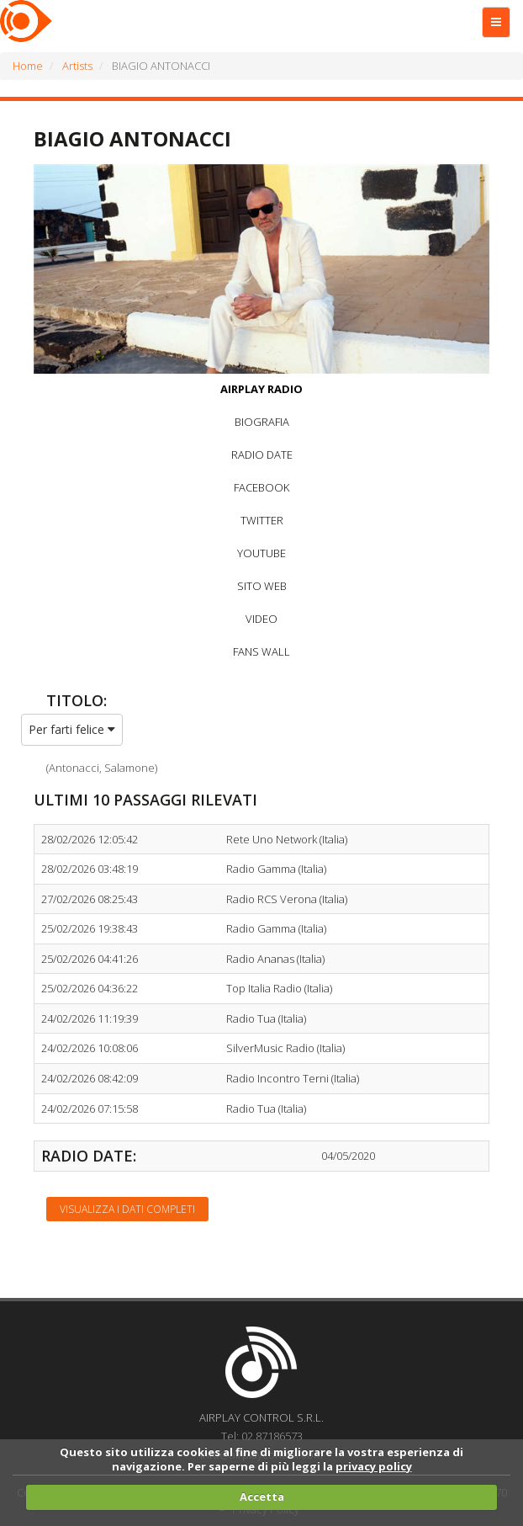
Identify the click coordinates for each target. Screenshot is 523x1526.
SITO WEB (262, 585)
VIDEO (261, 618)
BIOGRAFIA (262, 421)
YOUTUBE (261, 553)
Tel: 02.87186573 (262, 1436)
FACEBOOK (261, 487)
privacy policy (373, 1466)
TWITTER (261, 520)
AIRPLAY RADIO (261, 388)
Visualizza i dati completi (127, 1209)
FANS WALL (261, 651)
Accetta (262, 1496)
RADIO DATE (262, 454)
